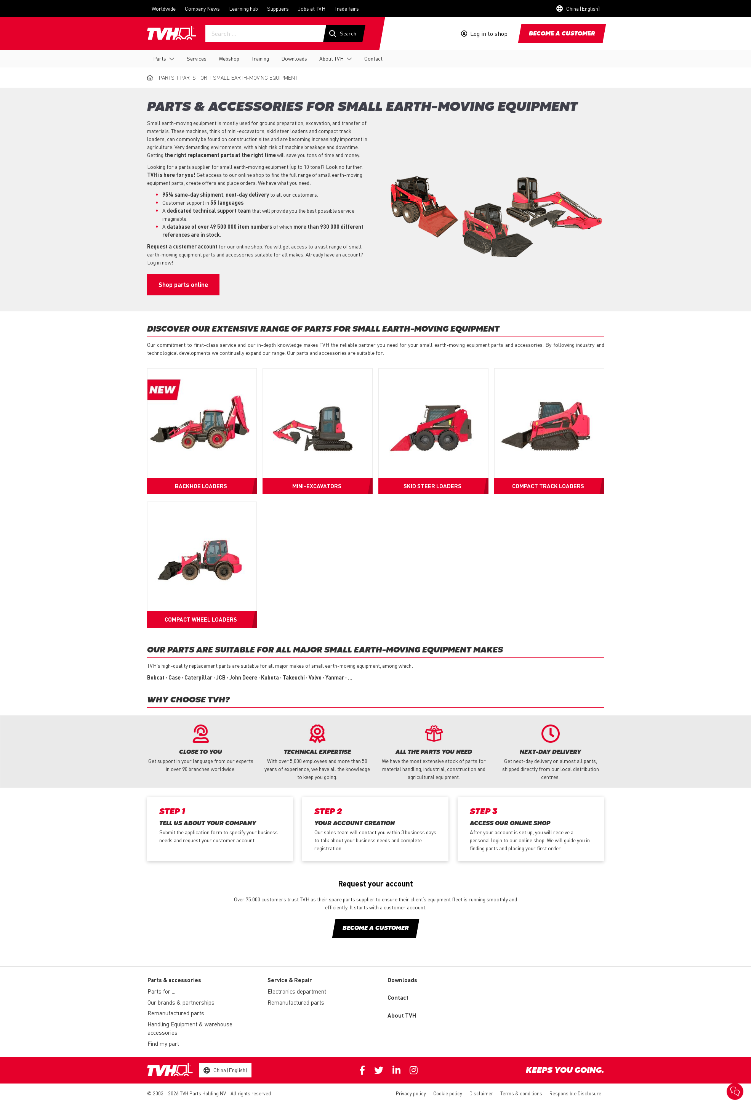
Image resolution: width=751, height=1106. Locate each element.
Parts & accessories (174, 980)
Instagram (413, 1070)
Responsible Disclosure (575, 1093)
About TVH (331, 58)
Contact (373, 58)
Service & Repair (289, 980)
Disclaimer (481, 1093)
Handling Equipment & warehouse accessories (189, 1028)
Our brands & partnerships (181, 1002)
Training (260, 58)
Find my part (163, 1043)
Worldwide (164, 8)
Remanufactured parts (175, 1013)
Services (197, 58)
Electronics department (296, 991)
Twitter (379, 1070)
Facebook (362, 1070)
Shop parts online (183, 285)
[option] (201, 749)
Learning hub (243, 8)
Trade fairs (347, 8)
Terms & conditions (521, 1093)
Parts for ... (161, 991)
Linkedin (396, 1070)
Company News (202, 8)
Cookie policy (447, 1093)
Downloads (294, 58)
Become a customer (562, 34)
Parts (159, 58)
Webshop (229, 58)
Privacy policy (411, 1093)
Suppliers (278, 8)
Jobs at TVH (311, 8)
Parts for (193, 77)
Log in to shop (489, 33)
